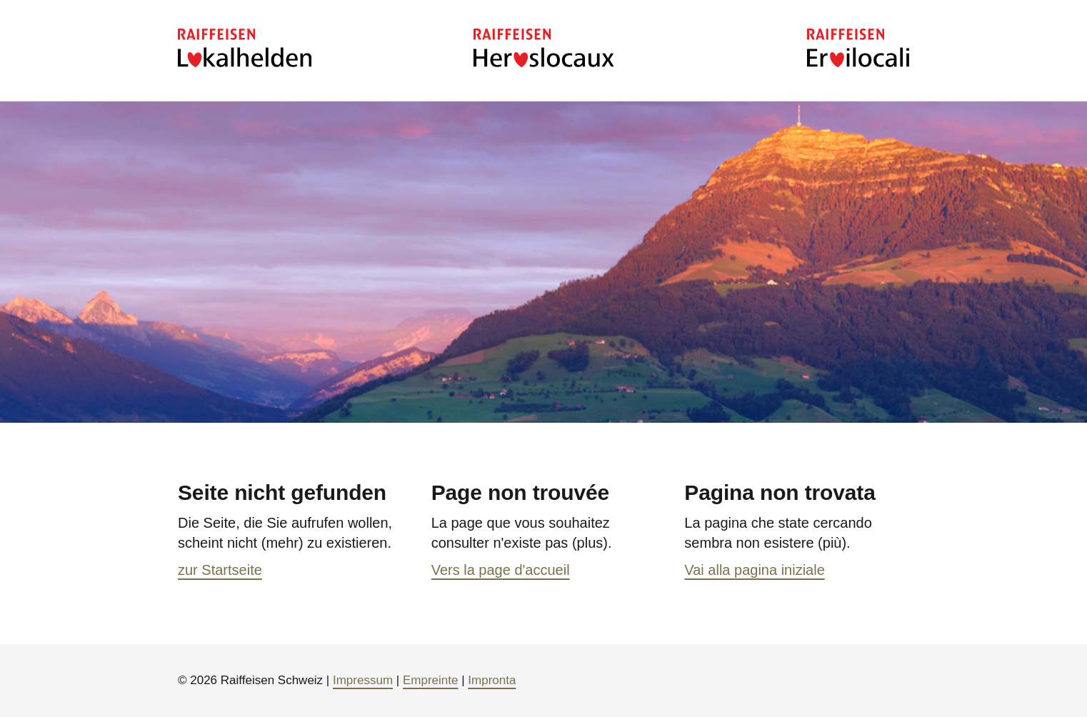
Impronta (492, 680)
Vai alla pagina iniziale (754, 570)
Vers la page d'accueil (500, 570)
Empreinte (430, 680)
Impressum (363, 680)
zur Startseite (220, 570)
